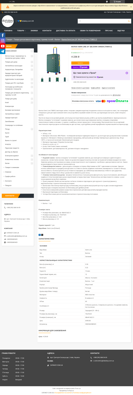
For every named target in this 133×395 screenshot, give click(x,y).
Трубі (7, 137)
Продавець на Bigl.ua (66, 390)
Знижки (34, 31)
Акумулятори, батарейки (14, 69)
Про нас (109, 31)
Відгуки (121, 31)
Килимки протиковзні (12, 110)
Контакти (47, 31)
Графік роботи (10, 176)
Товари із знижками (12, 167)
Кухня (7, 133)
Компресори (9, 106)
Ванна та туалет (11, 140)
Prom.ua (78, 388)
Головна (8, 31)
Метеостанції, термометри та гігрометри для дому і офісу (15, 57)
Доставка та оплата (65, 31)
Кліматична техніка (12, 159)
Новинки (8, 172)
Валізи (57, 39)
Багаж (7, 163)
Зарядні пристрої (11, 118)
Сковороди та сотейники (14, 125)
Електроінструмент (12, 156)
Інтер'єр (8, 144)
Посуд (7, 129)
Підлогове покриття (12, 148)
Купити (80, 63)
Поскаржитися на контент (63, 393)
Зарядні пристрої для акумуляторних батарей (13, 74)
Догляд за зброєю (11, 152)
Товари (20, 31)
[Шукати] (128, 21)
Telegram (8, 185)
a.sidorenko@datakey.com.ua (17, 236)
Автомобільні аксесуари (13, 66)
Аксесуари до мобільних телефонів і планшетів (14, 88)
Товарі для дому (11, 99)
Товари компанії (11, 51)
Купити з (80, 67)
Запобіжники (9, 121)
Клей (7, 102)
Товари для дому (11, 62)
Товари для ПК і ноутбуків (14, 83)
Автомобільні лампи (12, 114)
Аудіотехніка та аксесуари (14, 79)
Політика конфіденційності (82, 393)
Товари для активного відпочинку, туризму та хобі (33, 39)
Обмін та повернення (90, 31)
